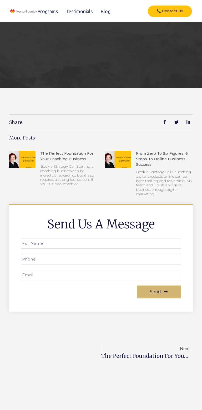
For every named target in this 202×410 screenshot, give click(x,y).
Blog (105, 11)
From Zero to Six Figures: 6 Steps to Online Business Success (162, 159)
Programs (47, 11)
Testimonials (79, 11)
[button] (170, 11)
